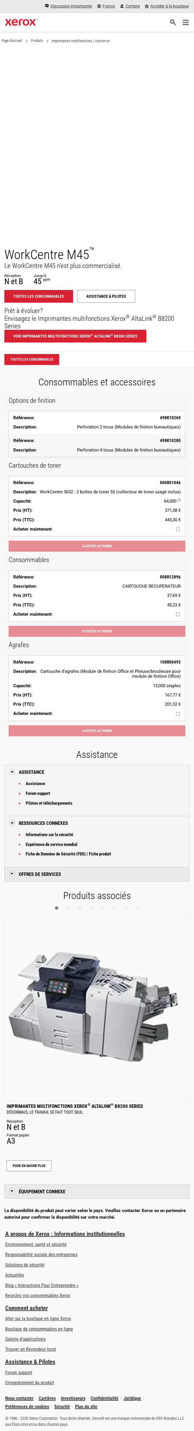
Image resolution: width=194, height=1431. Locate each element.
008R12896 (170, 577)
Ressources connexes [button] (43, 823)
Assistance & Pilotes (30, 1361)
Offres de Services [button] (40, 874)
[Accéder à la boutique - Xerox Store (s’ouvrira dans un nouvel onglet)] (167, 6)
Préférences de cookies (27, 1406)
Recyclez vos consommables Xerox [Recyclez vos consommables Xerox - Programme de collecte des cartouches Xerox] (37, 1295)
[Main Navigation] (185, 22)
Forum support (38, 793)
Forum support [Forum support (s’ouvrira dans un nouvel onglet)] (18, 1372)
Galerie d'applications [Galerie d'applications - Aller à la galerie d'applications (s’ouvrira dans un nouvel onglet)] (25, 1339)
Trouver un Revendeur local (30, 1349)
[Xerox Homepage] (21, 22)
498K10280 (170, 440)
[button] (56, 908)
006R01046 (170, 482)
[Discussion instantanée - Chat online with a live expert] (68, 6)
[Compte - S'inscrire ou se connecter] (130, 6)
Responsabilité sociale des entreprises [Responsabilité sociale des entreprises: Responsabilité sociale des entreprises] (41, 1254)
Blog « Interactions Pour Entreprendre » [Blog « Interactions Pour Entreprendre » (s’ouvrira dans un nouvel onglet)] (42, 1285)
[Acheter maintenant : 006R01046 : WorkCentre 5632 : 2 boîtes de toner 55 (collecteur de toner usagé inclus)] (178, 529)
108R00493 (170, 662)
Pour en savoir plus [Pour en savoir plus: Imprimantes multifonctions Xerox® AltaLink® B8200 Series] (29, 1166)
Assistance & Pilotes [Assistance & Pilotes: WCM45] (106, 296)
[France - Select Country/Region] (106, 6)
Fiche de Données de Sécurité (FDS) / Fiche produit (68, 854)
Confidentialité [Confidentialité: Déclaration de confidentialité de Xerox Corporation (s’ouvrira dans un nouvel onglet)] (104, 1398)
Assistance (35, 783)
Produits (37, 40)
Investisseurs (73, 1398)
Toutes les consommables (38, 296)
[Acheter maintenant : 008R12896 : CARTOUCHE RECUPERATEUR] (178, 614)
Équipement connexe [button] (42, 1191)
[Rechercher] (173, 22)
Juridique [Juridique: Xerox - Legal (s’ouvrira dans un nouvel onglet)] (132, 1398)
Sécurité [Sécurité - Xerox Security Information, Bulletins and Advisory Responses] (62, 1406)
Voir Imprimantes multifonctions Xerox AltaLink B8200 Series (75, 335)
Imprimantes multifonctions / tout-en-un (81, 41)
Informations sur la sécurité (49, 834)
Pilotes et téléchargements (49, 803)
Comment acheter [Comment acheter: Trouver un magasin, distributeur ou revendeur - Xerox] (26, 1308)
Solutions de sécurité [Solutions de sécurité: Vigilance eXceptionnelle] (24, 1265)
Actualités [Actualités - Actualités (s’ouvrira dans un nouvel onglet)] (14, 1275)
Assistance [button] (31, 772)
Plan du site (86, 1406)
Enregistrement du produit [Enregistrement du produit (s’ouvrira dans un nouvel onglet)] (29, 1382)
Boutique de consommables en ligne (39, 1329)
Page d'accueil (11, 40)
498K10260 (170, 417)
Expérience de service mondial (51, 844)
